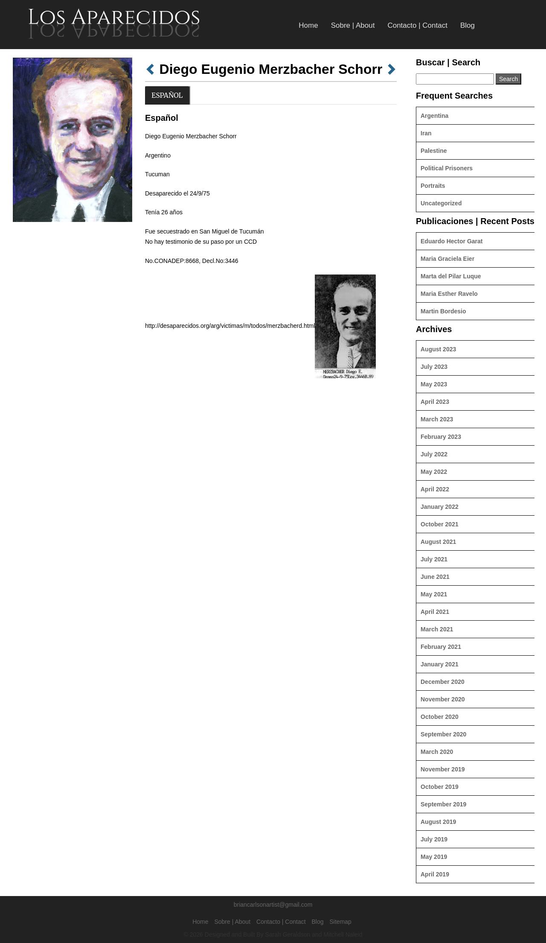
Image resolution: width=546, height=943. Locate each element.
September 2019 (443, 804)
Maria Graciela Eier (447, 258)
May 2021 (434, 594)
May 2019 (434, 856)
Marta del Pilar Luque (451, 276)
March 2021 (437, 629)
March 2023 (437, 419)
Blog (467, 25)
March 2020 (437, 751)
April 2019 (435, 874)
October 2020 (440, 716)
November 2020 (443, 699)
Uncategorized (441, 203)
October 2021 (440, 524)
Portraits (433, 185)
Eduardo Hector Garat (451, 241)
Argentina (434, 115)
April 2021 (435, 611)
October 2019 (440, 786)
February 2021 (441, 646)
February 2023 (441, 436)
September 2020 (443, 734)
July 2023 (434, 366)
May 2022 (434, 471)
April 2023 (435, 401)
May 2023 (434, 384)
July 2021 (434, 559)
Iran (426, 133)
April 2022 (435, 489)
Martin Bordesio (443, 311)
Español (167, 95)
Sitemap (340, 921)
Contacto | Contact (417, 25)
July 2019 (434, 839)
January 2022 (440, 506)
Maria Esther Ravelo (449, 293)
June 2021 (435, 576)
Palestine (434, 150)
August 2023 (438, 349)
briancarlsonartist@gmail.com (273, 904)
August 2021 (438, 541)
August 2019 (438, 821)
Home (308, 25)
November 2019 (443, 769)
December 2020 (443, 681)
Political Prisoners (447, 168)
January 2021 (440, 664)
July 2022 (434, 454)
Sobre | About (353, 25)
